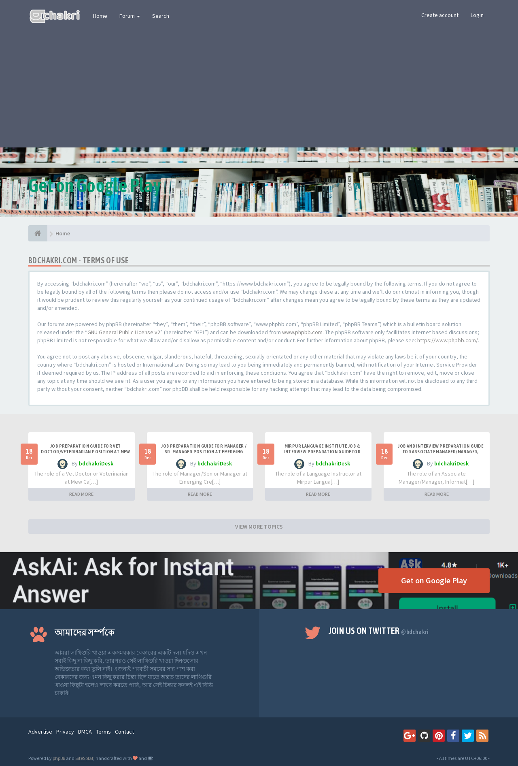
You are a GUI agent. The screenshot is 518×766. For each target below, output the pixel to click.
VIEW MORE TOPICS (259, 526)
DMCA (85, 731)
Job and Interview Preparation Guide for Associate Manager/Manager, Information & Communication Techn (441, 451)
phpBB (59, 758)
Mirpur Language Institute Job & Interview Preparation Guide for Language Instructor (322, 451)
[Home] (37, 233)
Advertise (40, 731)
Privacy (65, 731)
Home (100, 15)
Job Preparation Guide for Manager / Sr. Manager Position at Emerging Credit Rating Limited (203, 451)
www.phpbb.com (302, 332)
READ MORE (81, 494)
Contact (124, 731)
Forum (129, 15)
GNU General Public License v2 (123, 332)
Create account (440, 15)
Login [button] (477, 15)
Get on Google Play (434, 580)
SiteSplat (84, 758)
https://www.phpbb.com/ (447, 340)
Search (160, 15)
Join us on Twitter (379, 630)
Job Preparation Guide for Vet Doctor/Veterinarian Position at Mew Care (85, 451)
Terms (103, 731)
